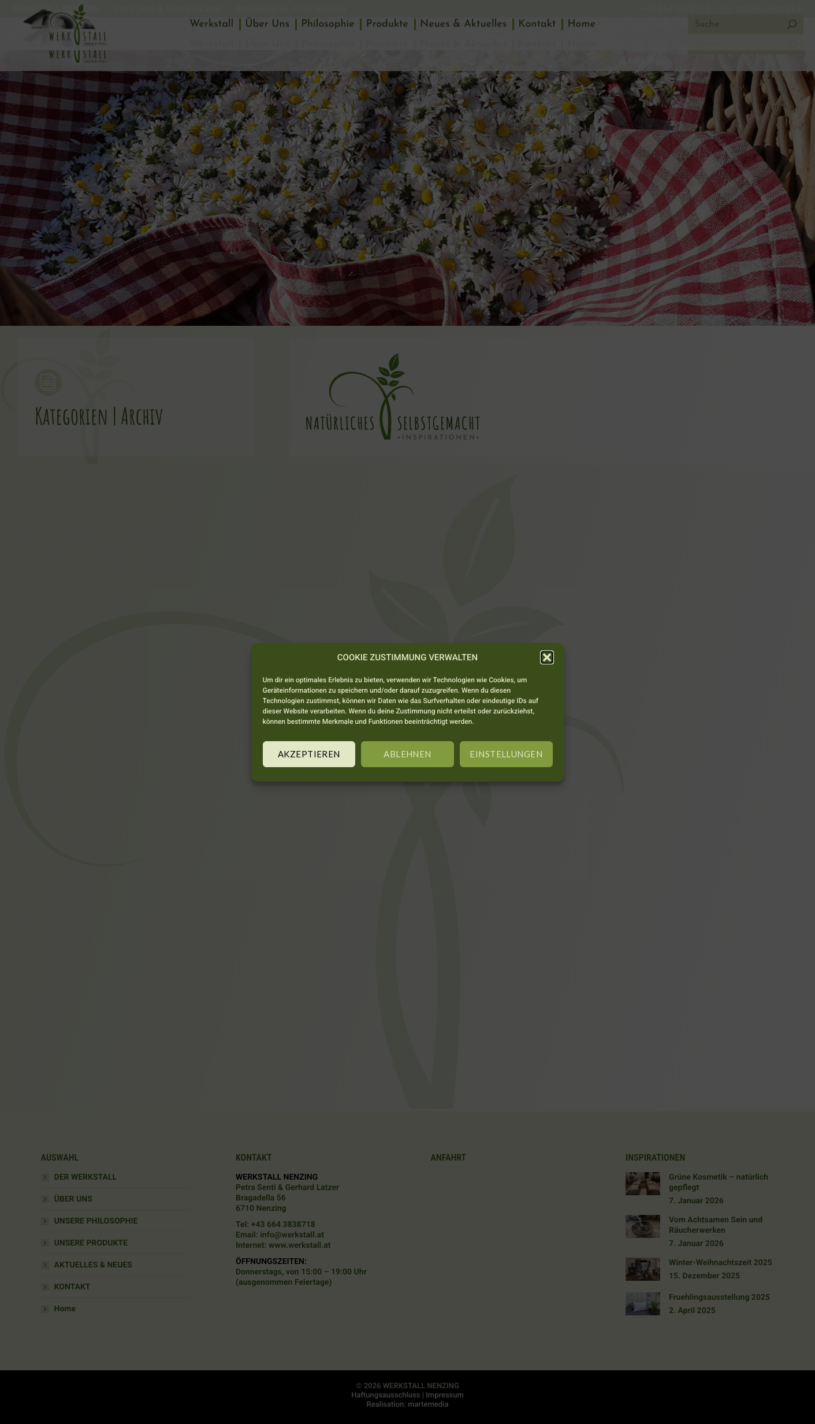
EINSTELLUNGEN (506, 754)
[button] (547, 657)
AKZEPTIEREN (309, 754)
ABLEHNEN (407, 754)
